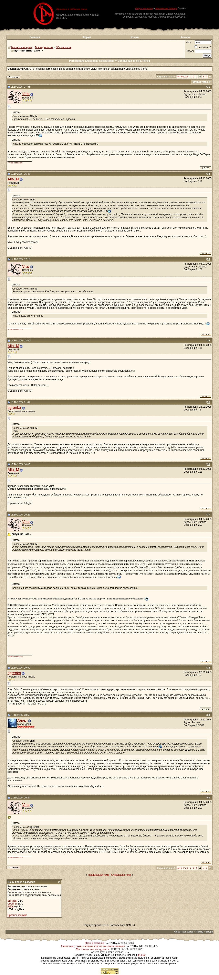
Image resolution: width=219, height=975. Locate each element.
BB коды (12, 900)
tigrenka (14, 407)
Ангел (22, 720)
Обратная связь (184, 931)
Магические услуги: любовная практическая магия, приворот (93, 946)
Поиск (146, 60)
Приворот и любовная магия (71, 9)
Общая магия (63, 47)
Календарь (91, 60)
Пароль (190, 51)
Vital (26, 94)
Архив (199, 931)
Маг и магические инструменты (92, 949)
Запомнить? (203, 47)
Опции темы (200, 82)
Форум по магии (144, 8)
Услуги (135, 37)
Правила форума (17, 915)
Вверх (209, 931)
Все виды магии (44, 47)
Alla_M (13, 179)
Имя (188, 42)
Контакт (185, 37)
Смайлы (12, 903)
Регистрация (76, 60)
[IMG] (10, 906)
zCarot (141, 955)
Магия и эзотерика (21, 47)
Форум (87, 37)
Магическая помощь (166, 8)
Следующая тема (121, 874)
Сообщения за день (130, 60)
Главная (35, 37)
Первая (182, 76)
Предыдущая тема (98, 874)
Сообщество (108, 60)
